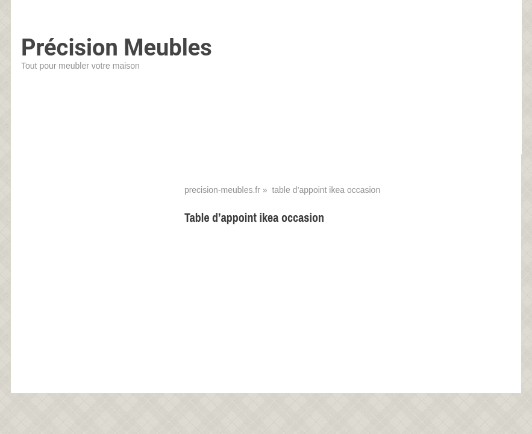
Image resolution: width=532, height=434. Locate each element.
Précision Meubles (116, 47)
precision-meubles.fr (222, 190)
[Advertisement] (348, 322)
